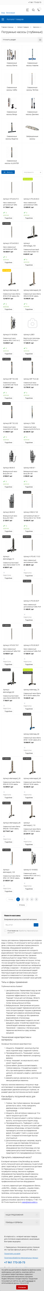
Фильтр (8, 172)
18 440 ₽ (32, 788)
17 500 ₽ (32, 655)
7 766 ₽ (11, 702)
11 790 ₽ (11, 208)
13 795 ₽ (32, 388)
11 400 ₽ (32, 610)
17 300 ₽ (11, 388)
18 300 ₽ (11, 253)
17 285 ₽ (32, 344)
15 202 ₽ (32, 699)
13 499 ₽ (11, 788)
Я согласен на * (23, 932)
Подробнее (8, 218)
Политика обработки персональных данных (21, 1258)
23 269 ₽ (32, 835)
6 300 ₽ (11, 568)
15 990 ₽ (32, 300)
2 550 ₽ (11, 477)
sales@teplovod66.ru (29, 1202)
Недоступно (7, 574)
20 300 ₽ (32, 433)
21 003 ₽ (11, 882)
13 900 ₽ (11, 655)
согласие (29, 1281)
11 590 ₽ (11, 433)
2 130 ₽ (11, 522)
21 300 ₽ (32, 566)
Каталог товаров (12, 19)
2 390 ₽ (32, 477)
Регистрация (10, 13)
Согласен (22, 1287)
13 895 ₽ (32, 208)
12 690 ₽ (11, 344)
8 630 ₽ (32, 255)
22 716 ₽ (11, 832)
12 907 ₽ (11, 300)
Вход (3, 13)
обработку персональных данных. (23, 932)
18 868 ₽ (32, 744)
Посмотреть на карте (12, 1254)
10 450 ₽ (32, 879)
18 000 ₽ (32, 522)
